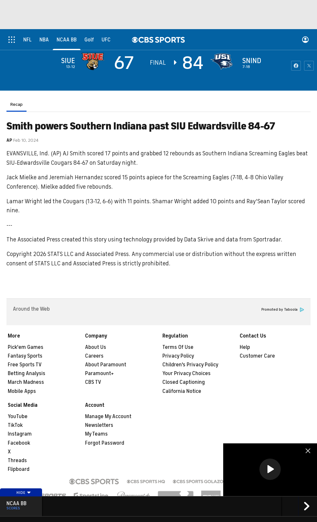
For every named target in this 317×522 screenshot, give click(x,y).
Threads (17, 460)
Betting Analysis (26, 373)
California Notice (181, 391)
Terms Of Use (177, 347)
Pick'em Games (25, 347)
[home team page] (223, 61)
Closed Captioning (183, 382)
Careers (94, 356)
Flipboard (18, 469)
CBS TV (93, 382)
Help (245, 347)
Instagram (20, 434)
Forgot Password (104, 443)
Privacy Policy (178, 356)
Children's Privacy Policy (190, 364)
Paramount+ (99, 373)
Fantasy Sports (25, 356)
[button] (270, 469)
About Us (95, 347)
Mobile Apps (22, 391)
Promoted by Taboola (282, 309)
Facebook (19, 443)
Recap (16, 104)
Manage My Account (108, 416)
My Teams (96, 434)
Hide (23, 492)
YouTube (17, 416)
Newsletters (99, 425)
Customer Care (257, 356)
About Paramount (105, 364)
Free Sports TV (25, 364)
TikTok (15, 425)
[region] (270, 469)
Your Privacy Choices (186, 373)
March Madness (26, 382)
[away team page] (94, 61)
